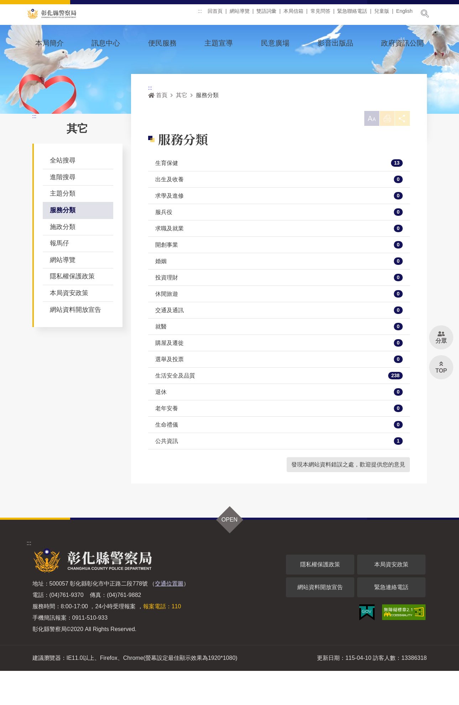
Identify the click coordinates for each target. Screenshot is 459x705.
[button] (366, 151)
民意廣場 (275, 43)
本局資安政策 (69, 325)
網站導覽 (240, 14)
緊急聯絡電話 (352, 14)
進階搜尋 (62, 209)
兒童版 (381, 14)
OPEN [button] (229, 554)
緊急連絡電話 (391, 621)
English (404, 14)
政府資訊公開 (402, 43)
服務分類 (62, 242)
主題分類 (62, 225)
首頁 (157, 127)
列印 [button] (383, 153)
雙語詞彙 (266, 14)
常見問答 (320, 14)
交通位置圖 (169, 618)
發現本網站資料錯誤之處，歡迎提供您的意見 (348, 499)
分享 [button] (401, 153)
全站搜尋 (62, 192)
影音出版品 (335, 43)
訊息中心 (106, 43)
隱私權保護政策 (72, 308)
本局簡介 (49, 43)
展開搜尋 (425, 13)
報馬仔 (59, 275)
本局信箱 (293, 14)
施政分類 (62, 258)
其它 (181, 127)
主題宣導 (218, 43)
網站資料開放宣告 (75, 341)
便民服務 (162, 43)
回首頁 (215, 14)
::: (200, 14)
